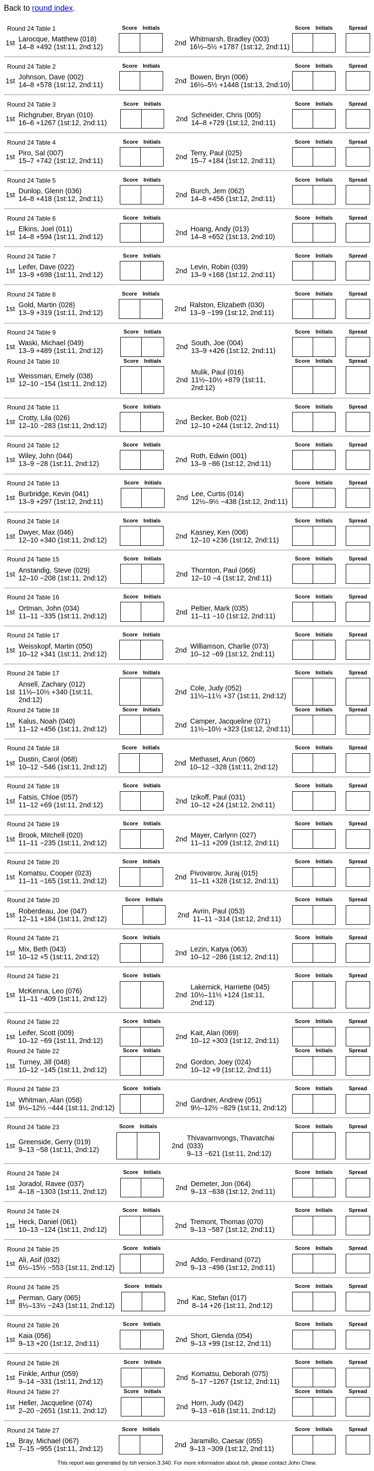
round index (52, 8)
